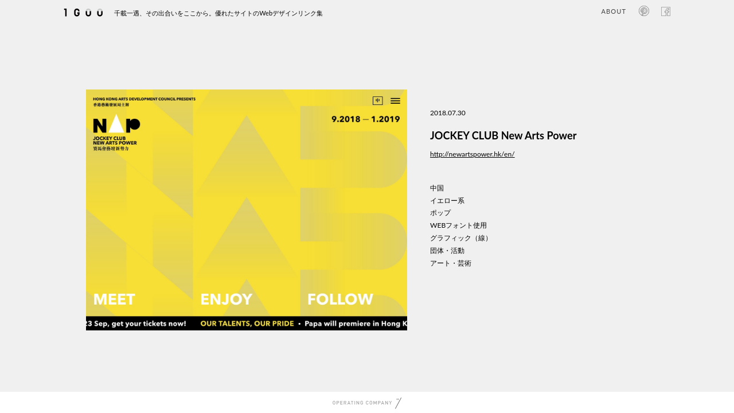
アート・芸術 (450, 263)
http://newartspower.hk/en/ (472, 154)
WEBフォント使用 (458, 225)
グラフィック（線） (461, 237)
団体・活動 (447, 250)
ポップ (440, 212)
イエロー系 (447, 200)
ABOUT (614, 11)
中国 (437, 188)
